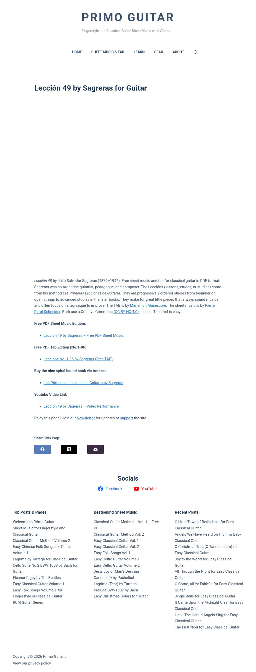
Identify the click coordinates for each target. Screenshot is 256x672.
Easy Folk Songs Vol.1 (112, 553)
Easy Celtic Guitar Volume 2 (117, 565)
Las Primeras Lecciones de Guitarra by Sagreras (83, 383)
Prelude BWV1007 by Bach (116, 590)
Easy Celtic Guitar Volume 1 (117, 559)
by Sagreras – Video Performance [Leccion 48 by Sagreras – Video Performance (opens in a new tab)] (90, 406)
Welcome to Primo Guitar (33, 522)
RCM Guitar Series (28, 602)
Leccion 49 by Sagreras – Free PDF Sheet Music (83, 335)
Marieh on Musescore (148, 305)
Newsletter (86, 418)
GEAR (158, 52)
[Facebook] (42, 449)
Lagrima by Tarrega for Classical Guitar (45, 559)
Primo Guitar (128, 17)
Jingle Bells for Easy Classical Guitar (205, 596)
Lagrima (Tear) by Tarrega (115, 584)
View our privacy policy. (32, 663)
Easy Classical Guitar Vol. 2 (116, 546)
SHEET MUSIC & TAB (107, 52)
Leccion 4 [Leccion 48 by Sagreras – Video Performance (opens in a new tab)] (52, 406)
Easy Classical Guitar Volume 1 (38, 584)
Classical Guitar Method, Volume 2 (41, 540)
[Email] (95, 449)
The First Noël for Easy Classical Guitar (207, 627)
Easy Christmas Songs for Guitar (121, 596)
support (126, 418)
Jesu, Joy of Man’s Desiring (116, 571)
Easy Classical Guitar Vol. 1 (116, 540)
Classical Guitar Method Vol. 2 (119, 534)
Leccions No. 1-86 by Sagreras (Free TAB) (78, 359)
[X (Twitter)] (69, 449)
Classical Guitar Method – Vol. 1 (120, 522)
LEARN (139, 52)
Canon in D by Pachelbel (114, 577)
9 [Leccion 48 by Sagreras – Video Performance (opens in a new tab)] (61, 406)
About (178, 52)
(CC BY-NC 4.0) (126, 311)
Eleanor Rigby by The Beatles (37, 577)
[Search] (196, 52)
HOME (77, 52)
